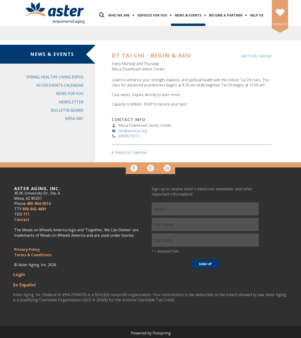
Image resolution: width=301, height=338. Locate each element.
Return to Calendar (131, 152)
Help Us (256, 15)
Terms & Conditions (32, 254)
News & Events (188, 15)
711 (26, 214)
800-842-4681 (34, 209)
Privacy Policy (27, 249)
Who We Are (119, 15)
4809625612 (128, 135)
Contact (21, 219)
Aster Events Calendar (59, 85)
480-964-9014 (39, 203)
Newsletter (71, 102)
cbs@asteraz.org (132, 130)
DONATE (280, 24)
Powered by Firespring (151, 333)
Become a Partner (225, 15)
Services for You (152, 15)
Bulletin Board (67, 110)
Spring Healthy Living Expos (54, 77)
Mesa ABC (74, 118)
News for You (69, 93)
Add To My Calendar (256, 56)
